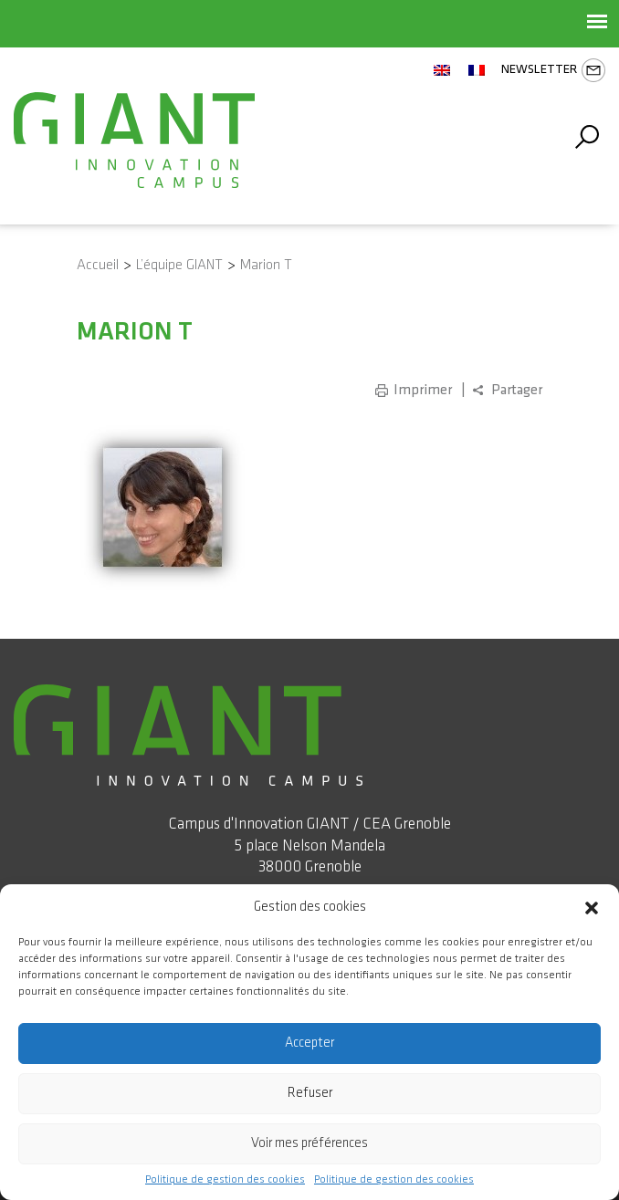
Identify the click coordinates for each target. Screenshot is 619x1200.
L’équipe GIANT (179, 265)
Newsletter (553, 70)
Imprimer (422, 390)
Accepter (309, 1042)
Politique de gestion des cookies (225, 1180)
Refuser (310, 1092)
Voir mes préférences (309, 1143)
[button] (591, 907)
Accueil (98, 265)
